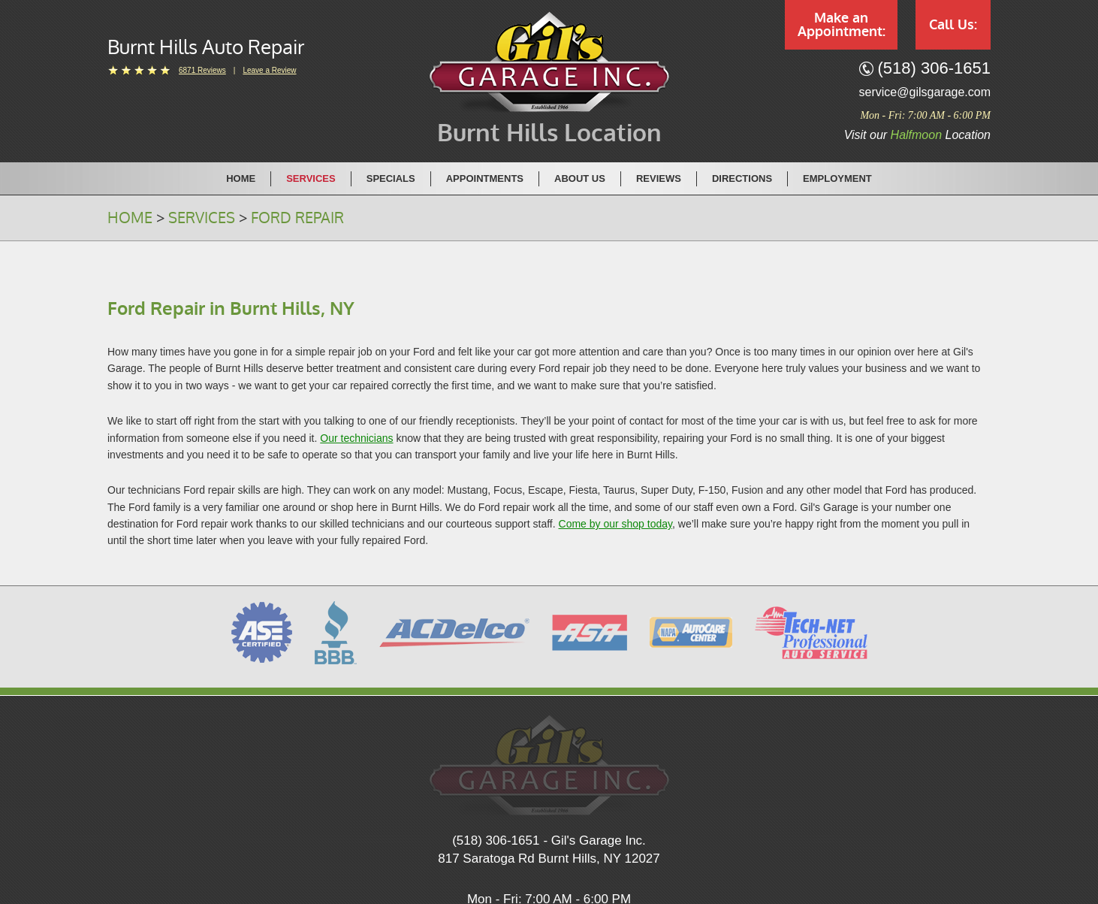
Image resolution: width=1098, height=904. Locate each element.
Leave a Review (269, 70)
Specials (391, 178)
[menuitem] (241, 178)
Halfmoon (916, 134)
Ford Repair (297, 217)
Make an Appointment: (841, 25)
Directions (742, 178)
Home (240, 178)
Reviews (658, 178)
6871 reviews (202, 70)
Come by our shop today (616, 524)
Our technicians (356, 438)
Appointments (484, 178)
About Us (579, 178)
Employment (837, 178)
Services (311, 178)
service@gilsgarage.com (925, 92)
